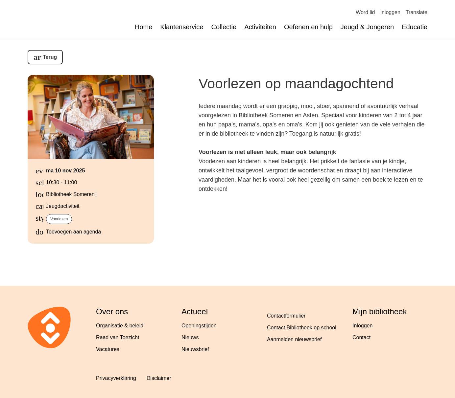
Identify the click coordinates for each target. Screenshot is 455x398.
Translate (416, 12)
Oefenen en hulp (308, 27)
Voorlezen (59, 219)
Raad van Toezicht (117, 337)
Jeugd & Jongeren (367, 27)
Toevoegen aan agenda (73, 231)
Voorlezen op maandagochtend (296, 83)
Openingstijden (199, 325)
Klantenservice (181, 27)
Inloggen (390, 12)
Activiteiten (260, 27)
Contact (361, 337)
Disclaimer (159, 378)
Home (143, 27)
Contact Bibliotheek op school (301, 327)
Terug (50, 57)
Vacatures (107, 349)
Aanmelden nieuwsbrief (294, 339)
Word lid (365, 12)
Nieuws (190, 337)
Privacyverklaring (116, 378)
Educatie (414, 27)
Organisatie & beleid (119, 325)
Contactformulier (286, 316)
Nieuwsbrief (195, 349)
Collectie (223, 27)
